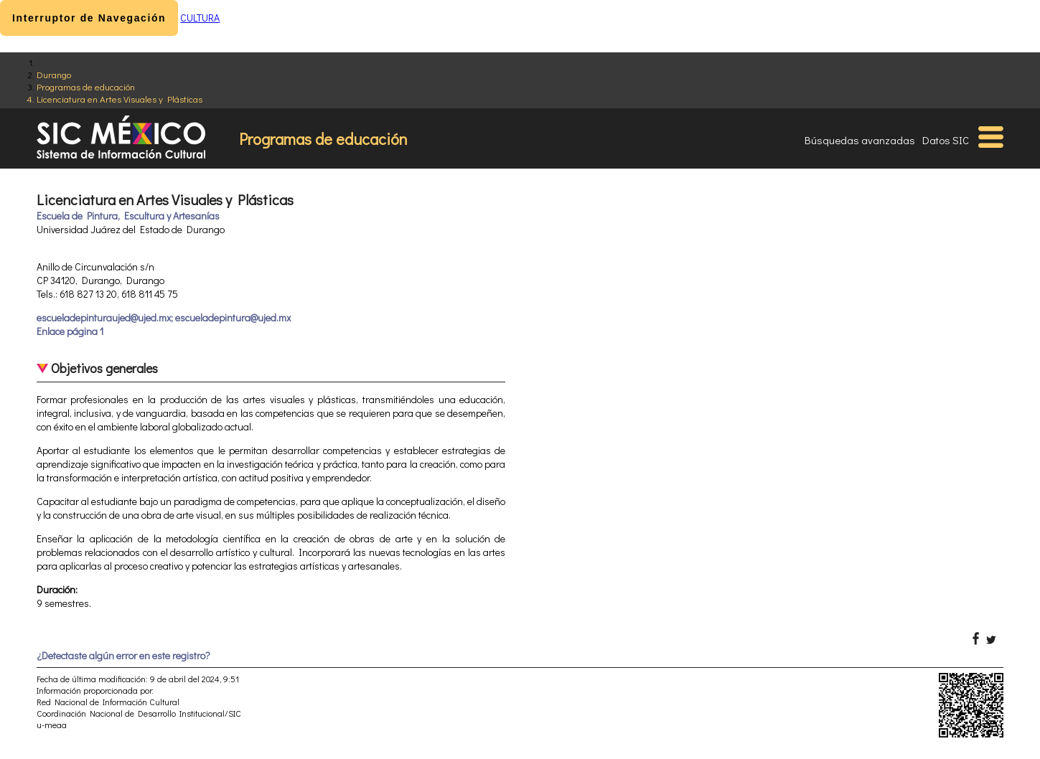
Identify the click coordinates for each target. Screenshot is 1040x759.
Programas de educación (86, 86)
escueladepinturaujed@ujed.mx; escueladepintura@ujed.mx (164, 317)
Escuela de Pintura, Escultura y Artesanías (128, 215)
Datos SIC (945, 140)
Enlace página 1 (70, 331)
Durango (54, 74)
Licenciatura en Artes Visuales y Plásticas (119, 99)
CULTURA (200, 17)
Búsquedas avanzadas (860, 140)
